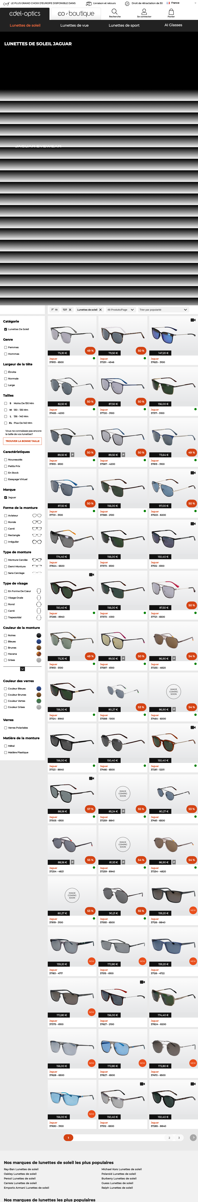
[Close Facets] (22, 83)
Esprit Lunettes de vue (114, 989)
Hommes (11, 127)
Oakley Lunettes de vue (19, 984)
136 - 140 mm (16, 190)
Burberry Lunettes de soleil (119, 952)
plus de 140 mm (18, 196)
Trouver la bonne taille (22, 214)
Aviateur (23, 289)
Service (72, 1085)
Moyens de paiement (80, 1091)
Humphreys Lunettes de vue (22, 994)
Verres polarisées (16, 501)
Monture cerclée (23, 333)
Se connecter (144, 16)
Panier (171, 16)
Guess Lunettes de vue (114, 980)
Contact (7, 1100)
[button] (25, 14)
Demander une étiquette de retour (89, 1100)
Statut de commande (145, 1105)
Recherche (115, 16)
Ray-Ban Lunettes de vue (20, 980)
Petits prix (12, 239)
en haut (190, 1178)
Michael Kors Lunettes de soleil (122, 942)
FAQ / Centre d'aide (144, 1091)
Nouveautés (13, 232)
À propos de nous (14, 1085)
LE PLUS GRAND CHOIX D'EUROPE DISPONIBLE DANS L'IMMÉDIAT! (43, 4)
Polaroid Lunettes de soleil (119, 947)
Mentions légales (34, 1183)
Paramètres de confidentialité (21, 1096)
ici (25, 1043)
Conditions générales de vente (22, 1178)
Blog (134, 1100)
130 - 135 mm (16, 183)
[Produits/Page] (121, 83)
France (175, 2)
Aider (135, 1085)
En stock (11, 246)
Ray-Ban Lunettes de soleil (21, 942)
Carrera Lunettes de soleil (20, 956)
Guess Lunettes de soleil (117, 956)
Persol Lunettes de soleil (20, 952)
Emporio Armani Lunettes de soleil (26, 961)
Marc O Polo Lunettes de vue (22, 989)
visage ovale (23, 371)
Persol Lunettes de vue (114, 984)
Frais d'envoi (75, 1096)
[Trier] (164, 83)
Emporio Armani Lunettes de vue (25, 998)
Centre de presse (13, 1091)
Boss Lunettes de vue (114, 994)
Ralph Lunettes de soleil (117, 961)
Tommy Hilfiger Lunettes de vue (120, 998)
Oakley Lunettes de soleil (20, 947)
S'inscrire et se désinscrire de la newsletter (158, 1096)
